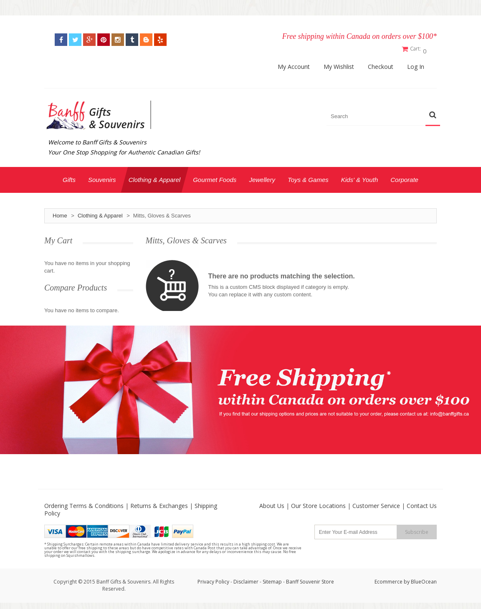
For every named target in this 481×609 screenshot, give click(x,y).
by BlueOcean (420, 579)
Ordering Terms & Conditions (84, 504)
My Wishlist (339, 64)
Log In (415, 64)
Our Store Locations (318, 504)
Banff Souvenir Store (310, 579)
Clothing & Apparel (100, 213)
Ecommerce (389, 579)
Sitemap (272, 579)
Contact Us (422, 504)
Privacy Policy (213, 579)
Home (60, 213)
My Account (294, 64)
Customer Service (376, 504)
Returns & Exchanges (159, 504)
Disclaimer (246, 579)
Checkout (380, 64)
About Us (271, 504)
